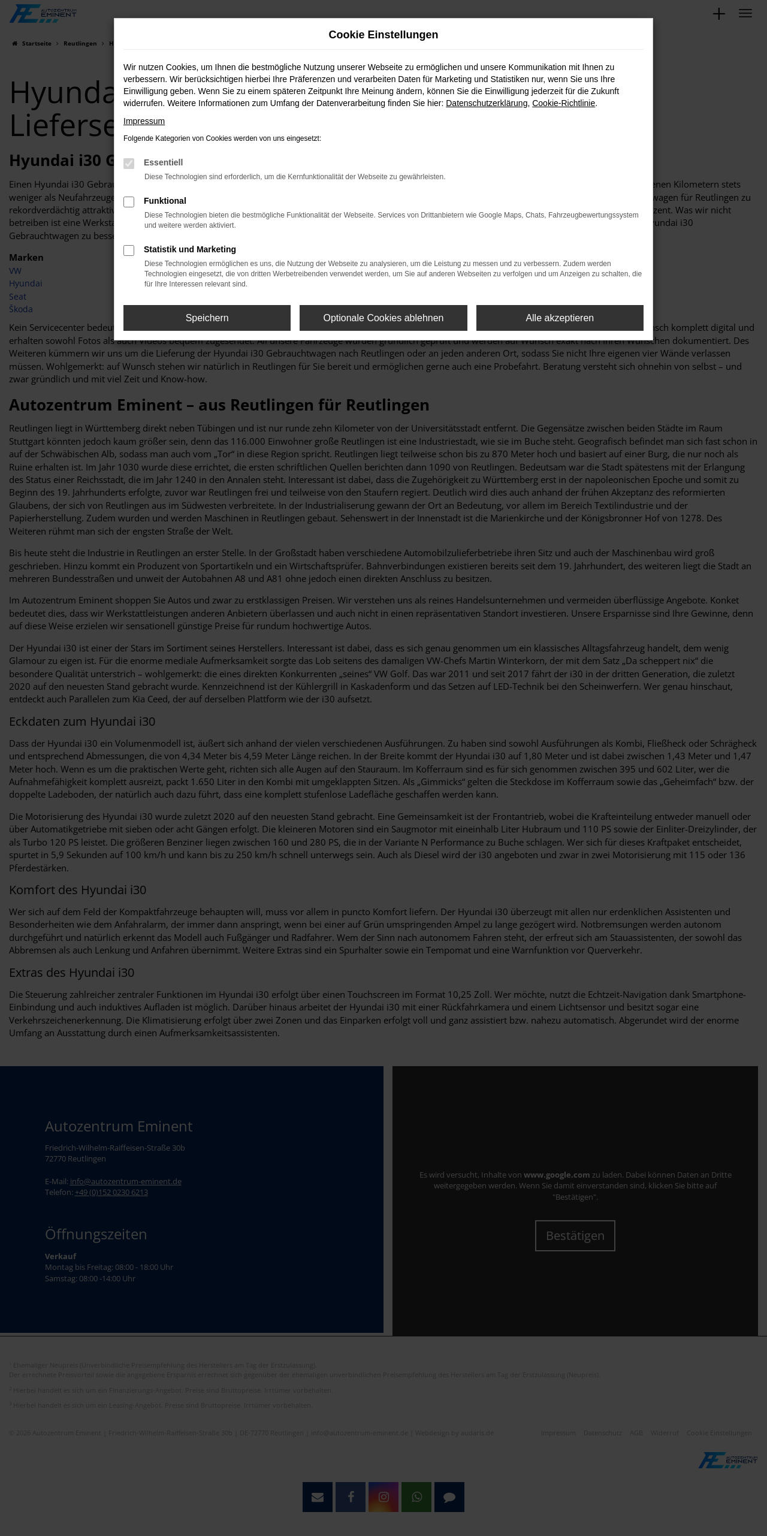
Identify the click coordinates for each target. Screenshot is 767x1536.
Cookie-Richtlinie (563, 103)
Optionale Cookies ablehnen (383, 318)
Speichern (207, 318)
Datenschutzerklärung (486, 103)
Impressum (144, 121)
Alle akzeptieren (560, 318)
